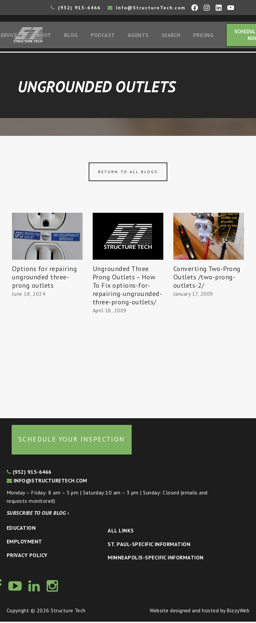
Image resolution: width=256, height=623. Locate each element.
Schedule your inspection (71, 440)
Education (21, 529)
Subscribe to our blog (38, 514)
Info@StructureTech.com (147, 8)
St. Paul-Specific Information (149, 545)
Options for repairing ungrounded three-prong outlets (44, 278)
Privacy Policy (27, 556)
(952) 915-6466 (76, 8)
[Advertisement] (47, 356)
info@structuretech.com (47, 481)
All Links (121, 531)
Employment (24, 542)
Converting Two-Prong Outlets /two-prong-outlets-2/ (207, 278)
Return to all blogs (128, 172)
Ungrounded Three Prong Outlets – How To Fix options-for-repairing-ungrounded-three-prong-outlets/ (127, 287)
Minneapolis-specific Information (155, 558)
